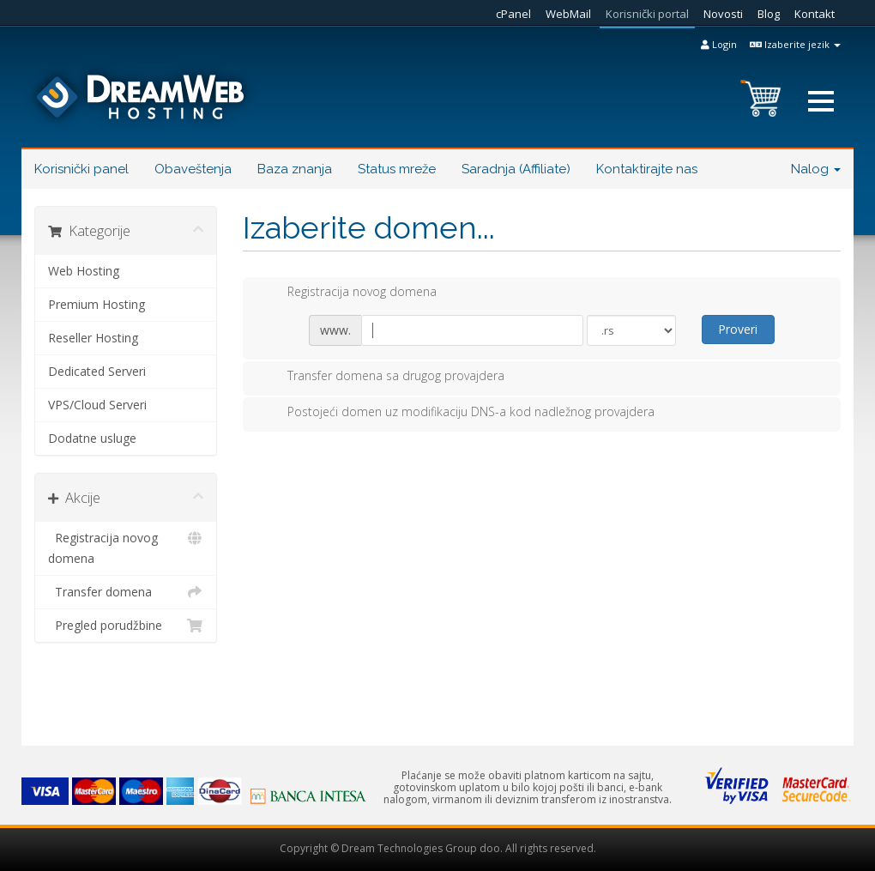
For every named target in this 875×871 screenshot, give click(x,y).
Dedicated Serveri (97, 371)
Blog (768, 13)
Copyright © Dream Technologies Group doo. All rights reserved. (438, 848)
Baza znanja (294, 169)
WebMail (568, 13)
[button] (821, 101)
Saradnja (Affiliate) (516, 169)
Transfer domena (125, 592)
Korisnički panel (81, 169)
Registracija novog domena (125, 547)
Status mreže (397, 169)
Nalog (816, 169)
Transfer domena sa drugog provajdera (382, 376)
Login (719, 44)
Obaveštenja (193, 169)
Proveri (737, 329)
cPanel (513, 13)
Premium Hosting (96, 304)
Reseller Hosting (93, 338)
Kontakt (814, 13)
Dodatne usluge (92, 438)
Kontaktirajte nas (646, 169)
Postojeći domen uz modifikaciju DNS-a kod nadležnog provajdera (457, 412)
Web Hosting (83, 271)
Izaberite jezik (795, 44)
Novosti (723, 13)
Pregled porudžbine (125, 625)
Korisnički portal (647, 13)
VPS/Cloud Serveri (97, 404)
